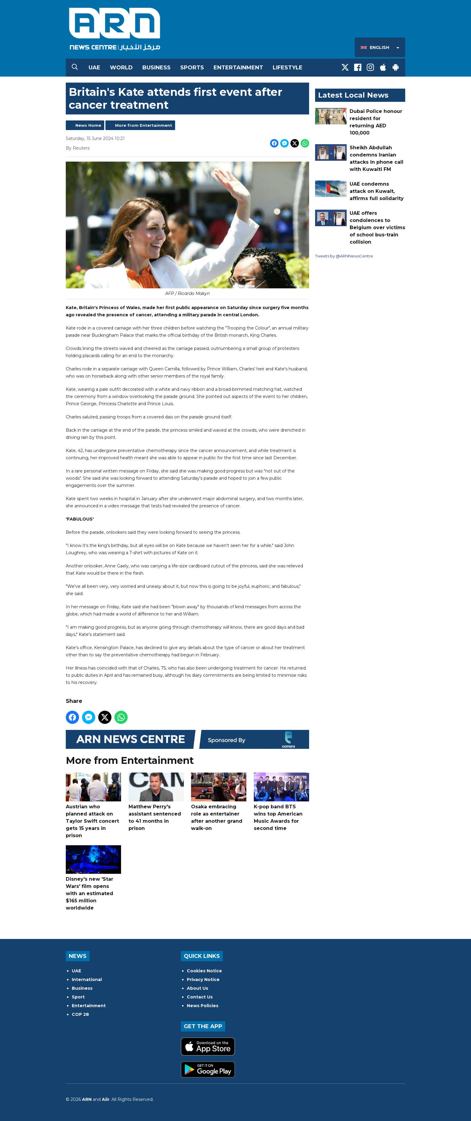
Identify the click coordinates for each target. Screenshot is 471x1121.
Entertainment (238, 67)
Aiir (105, 1099)
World (121, 67)
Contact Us (200, 997)
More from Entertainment (143, 125)
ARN (87, 1099)
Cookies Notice (204, 971)
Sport (78, 997)
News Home (88, 125)
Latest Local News (353, 95)
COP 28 (80, 1014)
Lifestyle (287, 67)
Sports (192, 67)
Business (156, 67)
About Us (197, 988)
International (87, 979)
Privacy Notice (203, 979)
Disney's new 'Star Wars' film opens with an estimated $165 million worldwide (93, 878)
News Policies (202, 1005)
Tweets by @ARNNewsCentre (344, 256)
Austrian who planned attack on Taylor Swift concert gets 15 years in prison (93, 805)
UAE (94, 67)
